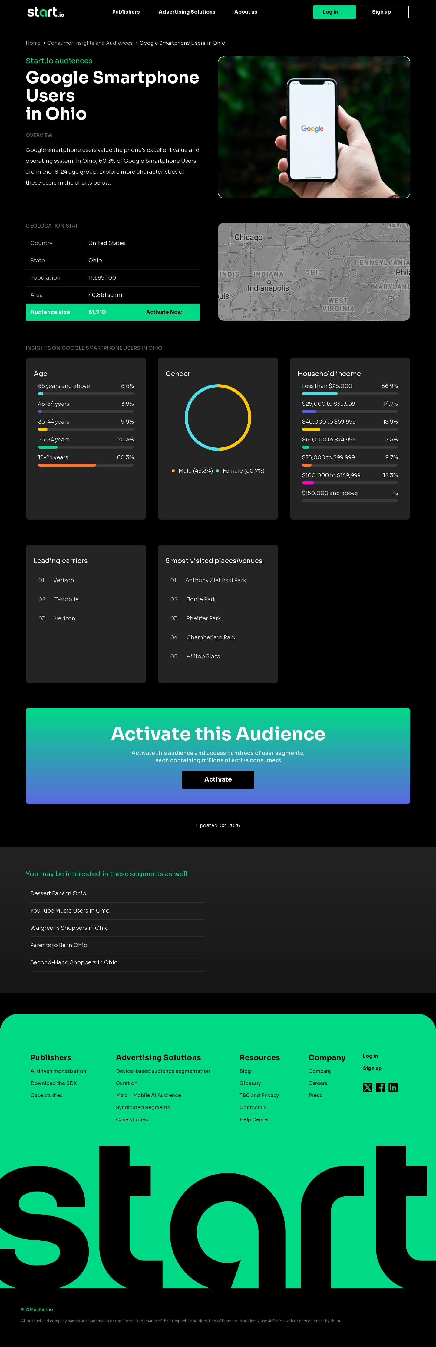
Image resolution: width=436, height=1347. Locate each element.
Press (315, 1095)
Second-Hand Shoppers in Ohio (74, 962)
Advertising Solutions (187, 12)
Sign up (381, 12)
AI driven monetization (58, 1071)
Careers (318, 1083)
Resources (259, 1057)
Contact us (253, 1107)
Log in (330, 12)
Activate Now (164, 312)
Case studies (47, 1095)
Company (324, 1057)
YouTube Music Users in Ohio (70, 910)
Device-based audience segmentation (163, 1071)
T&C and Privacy (259, 1095)
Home (33, 43)
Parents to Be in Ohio (58, 945)
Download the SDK (54, 1083)
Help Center (254, 1119)
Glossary (250, 1083)
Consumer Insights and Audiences (90, 43)
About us (245, 12)
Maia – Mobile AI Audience (148, 1095)
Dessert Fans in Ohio (58, 893)
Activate (218, 779)
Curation (126, 1083)
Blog (245, 1071)
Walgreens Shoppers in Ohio (69, 928)
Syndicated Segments (143, 1107)
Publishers (126, 12)
